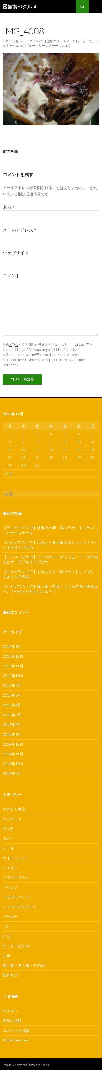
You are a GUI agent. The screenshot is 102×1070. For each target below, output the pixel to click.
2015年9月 (12, 684)
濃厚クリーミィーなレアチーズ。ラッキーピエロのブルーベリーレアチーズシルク (51, 43)
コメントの (16, 1029)
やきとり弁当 (14, 807)
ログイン (10, 1009)
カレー (8, 837)
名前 (8, 207)
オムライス (12, 817)
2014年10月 (13, 762)
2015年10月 (13, 674)
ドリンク (10, 885)
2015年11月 (13, 664)
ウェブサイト (16, 252)
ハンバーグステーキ (20, 905)
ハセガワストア (16, 895)
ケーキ (8, 846)
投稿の (12, 1019)
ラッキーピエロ (16, 944)
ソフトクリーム (16, 876)
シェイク (10, 866)
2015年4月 (12, 703)
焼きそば (10, 973)
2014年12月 (13, 742)
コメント (11, 275)
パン (6, 925)
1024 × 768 (36, 41)
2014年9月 (12, 772)
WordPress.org (16, 1038)
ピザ (6, 934)
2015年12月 (13, 654)
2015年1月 (12, 733)
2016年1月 (12, 645)
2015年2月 (12, 723)
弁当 (6, 954)
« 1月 (8, 472)
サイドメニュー (16, 856)
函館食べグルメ (20, 7)
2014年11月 (13, 752)
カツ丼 (8, 827)
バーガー (10, 915)
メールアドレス (19, 229)
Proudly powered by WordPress (26, 1063)
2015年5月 (12, 694)
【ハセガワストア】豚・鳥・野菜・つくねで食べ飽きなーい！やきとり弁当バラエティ (50, 587)
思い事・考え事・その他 (24, 964)
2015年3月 (12, 713)
